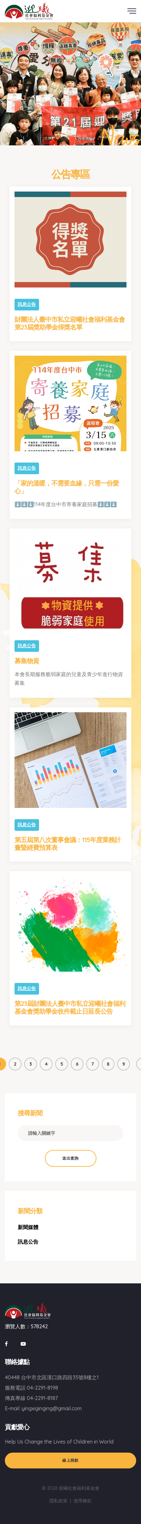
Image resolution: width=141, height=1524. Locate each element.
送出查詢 (70, 1158)
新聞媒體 (28, 1227)
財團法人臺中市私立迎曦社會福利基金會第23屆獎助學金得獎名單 (70, 323)
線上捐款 (70, 1460)
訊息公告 (27, 304)
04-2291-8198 (42, 1387)
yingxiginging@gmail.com (52, 1408)
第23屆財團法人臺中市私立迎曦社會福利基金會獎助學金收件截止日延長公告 (70, 1007)
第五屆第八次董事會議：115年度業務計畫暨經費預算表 (68, 843)
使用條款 (83, 1501)
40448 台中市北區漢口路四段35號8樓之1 (52, 1377)
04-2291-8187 (42, 1398)
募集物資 (27, 661)
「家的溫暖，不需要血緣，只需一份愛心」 (67, 487)
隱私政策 (58, 1501)
